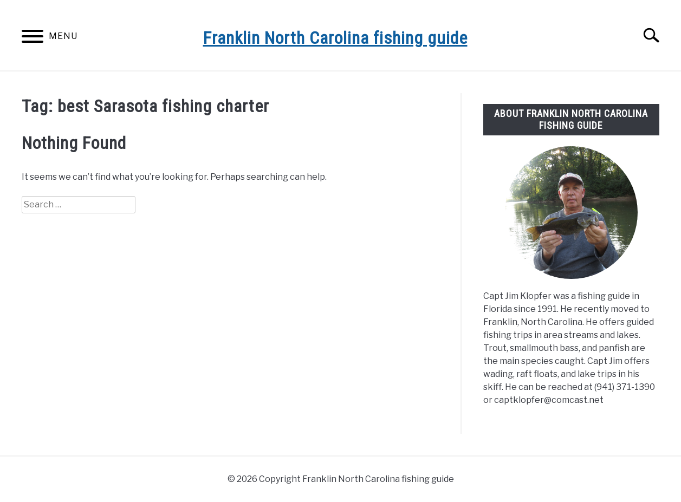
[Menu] (32, 38)
